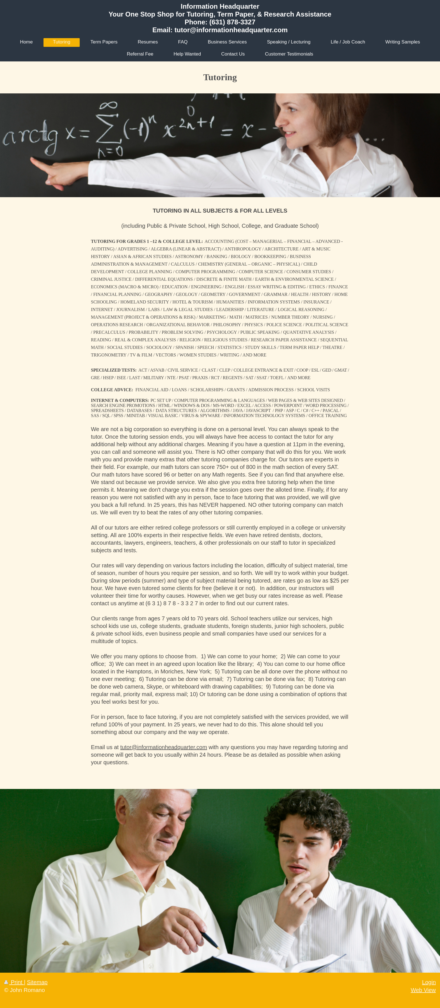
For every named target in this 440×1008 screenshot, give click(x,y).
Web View (423, 990)
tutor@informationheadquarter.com (163, 747)
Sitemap (37, 982)
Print (14, 982)
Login (429, 982)
